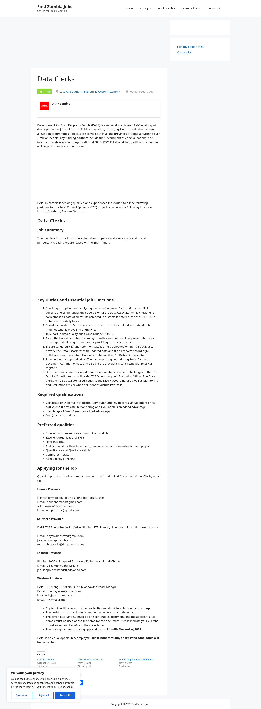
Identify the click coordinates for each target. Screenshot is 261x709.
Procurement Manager (90, 659)
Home (129, 8)
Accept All (65, 695)
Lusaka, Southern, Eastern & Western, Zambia (89, 91)
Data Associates (45, 659)
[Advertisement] (99, 43)
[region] (43, 684)
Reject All (44, 695)
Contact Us (214, 8)
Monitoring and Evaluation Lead (136, 659)
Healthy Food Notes (190, 47)
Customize (22, 695)
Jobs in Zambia (166, 8)
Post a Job (145, 8)
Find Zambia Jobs (54, 6)
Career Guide (192, 8)
